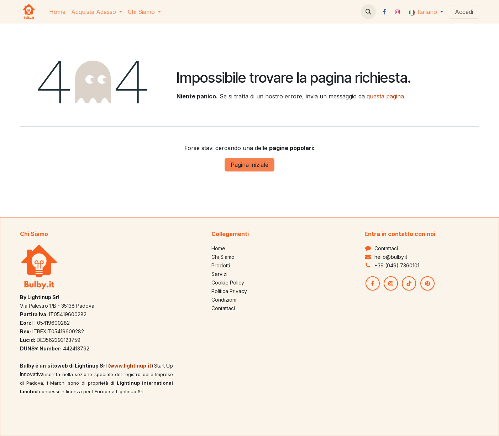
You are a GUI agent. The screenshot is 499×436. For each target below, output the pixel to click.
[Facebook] (384, 11)
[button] (368, 11)
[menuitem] (57, 12)
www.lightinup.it (130, 366)
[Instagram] (397, 11)
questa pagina (385, 96)
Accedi (464, 11)
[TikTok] (409, 283)
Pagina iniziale (249, 164)
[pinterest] (427, 283)
